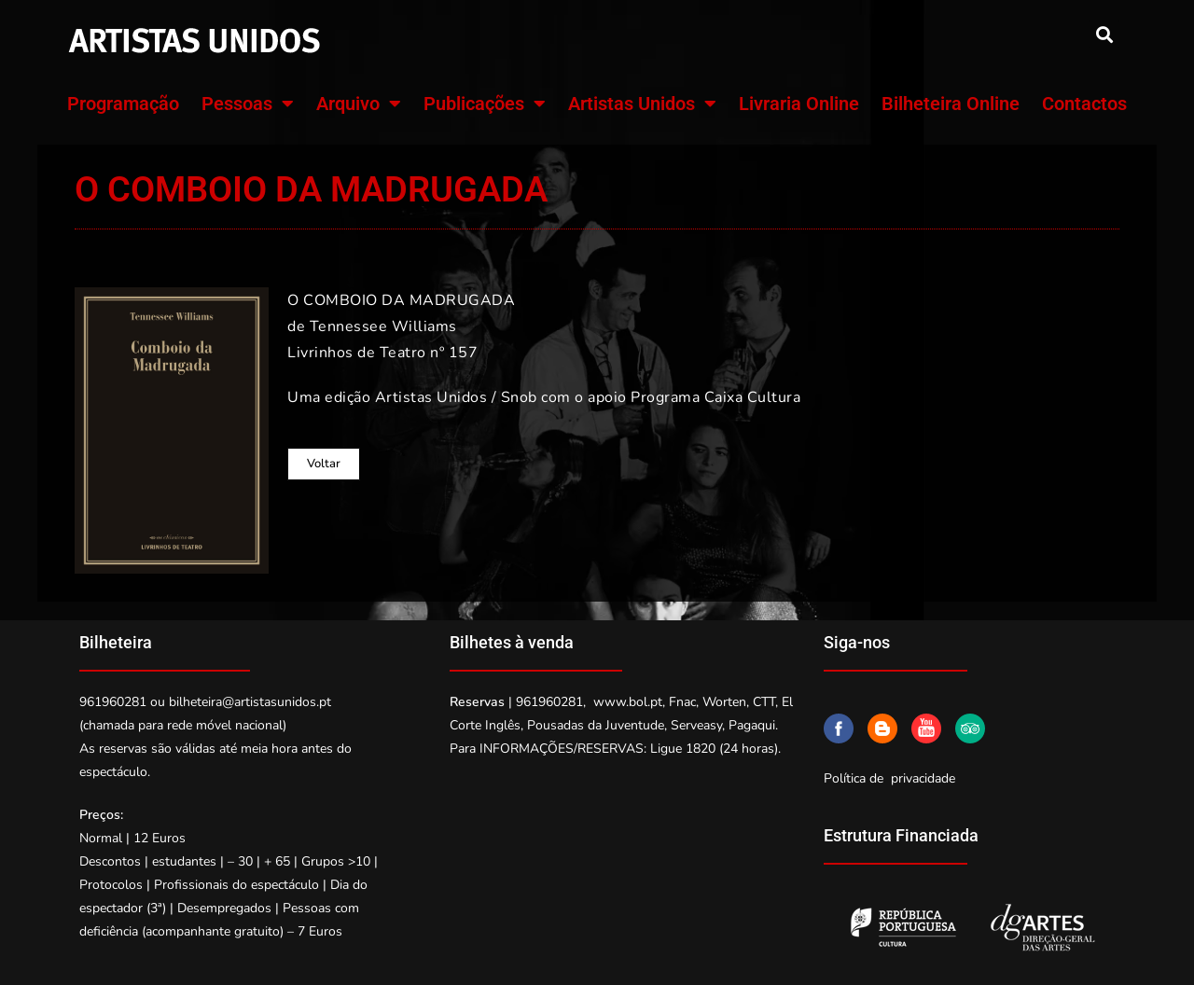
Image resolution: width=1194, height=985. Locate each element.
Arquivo (358, 103)
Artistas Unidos (642, 103)
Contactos (1084, 103)
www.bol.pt (627, 702)
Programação (123, 103)
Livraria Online (799, 103)
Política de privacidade (889, 778)
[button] (1104, 34)
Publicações (484, 103)
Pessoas (247, 103)
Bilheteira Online (951, 103)
